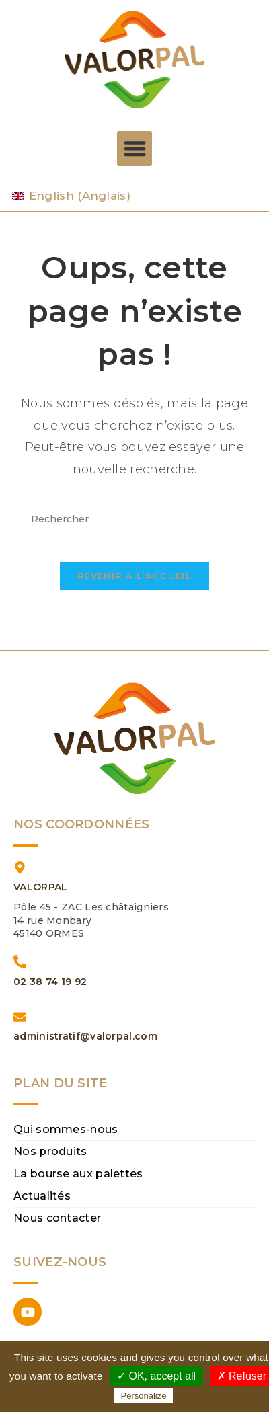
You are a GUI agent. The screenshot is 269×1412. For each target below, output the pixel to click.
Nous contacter (57, 1218)
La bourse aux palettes (78, 1173)
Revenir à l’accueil (134, 575)
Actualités (42, 1195)
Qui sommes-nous (65, 1129)
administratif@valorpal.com (85, 1036)
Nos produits (50, 1151)
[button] (135, 149)
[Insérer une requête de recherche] (134, 519)
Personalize (144, 1395)
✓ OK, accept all (156, 1376)
